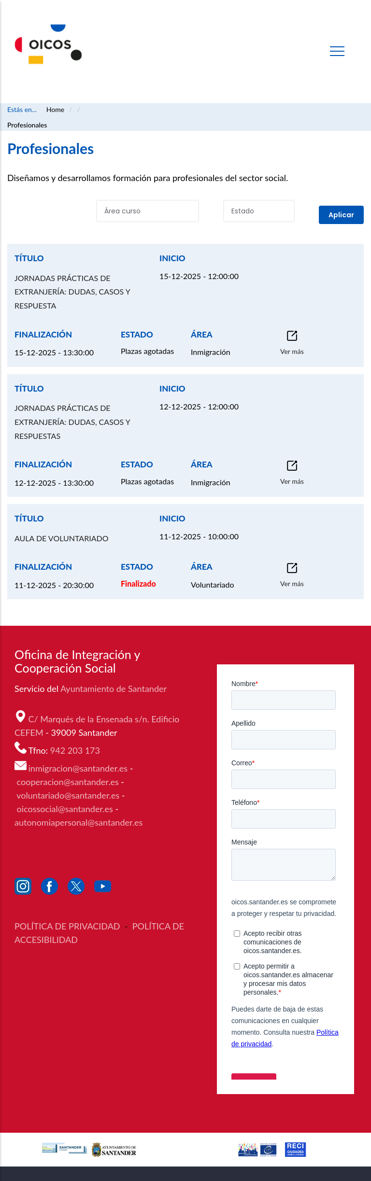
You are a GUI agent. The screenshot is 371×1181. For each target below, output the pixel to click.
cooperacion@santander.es (68, 781)
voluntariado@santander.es (67, 795)
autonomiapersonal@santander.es (78, 822)
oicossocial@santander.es (65, 808)
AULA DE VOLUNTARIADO (61, 538)
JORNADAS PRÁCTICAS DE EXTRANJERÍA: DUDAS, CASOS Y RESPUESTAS (72, 421)
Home (55, 109)
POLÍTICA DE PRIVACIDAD (68, 926)
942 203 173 (76, 750)
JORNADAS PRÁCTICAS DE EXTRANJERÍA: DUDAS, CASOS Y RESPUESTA (72, 291)
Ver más (292, 351)
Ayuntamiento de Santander (114, 688)
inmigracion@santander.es (78, 768)
